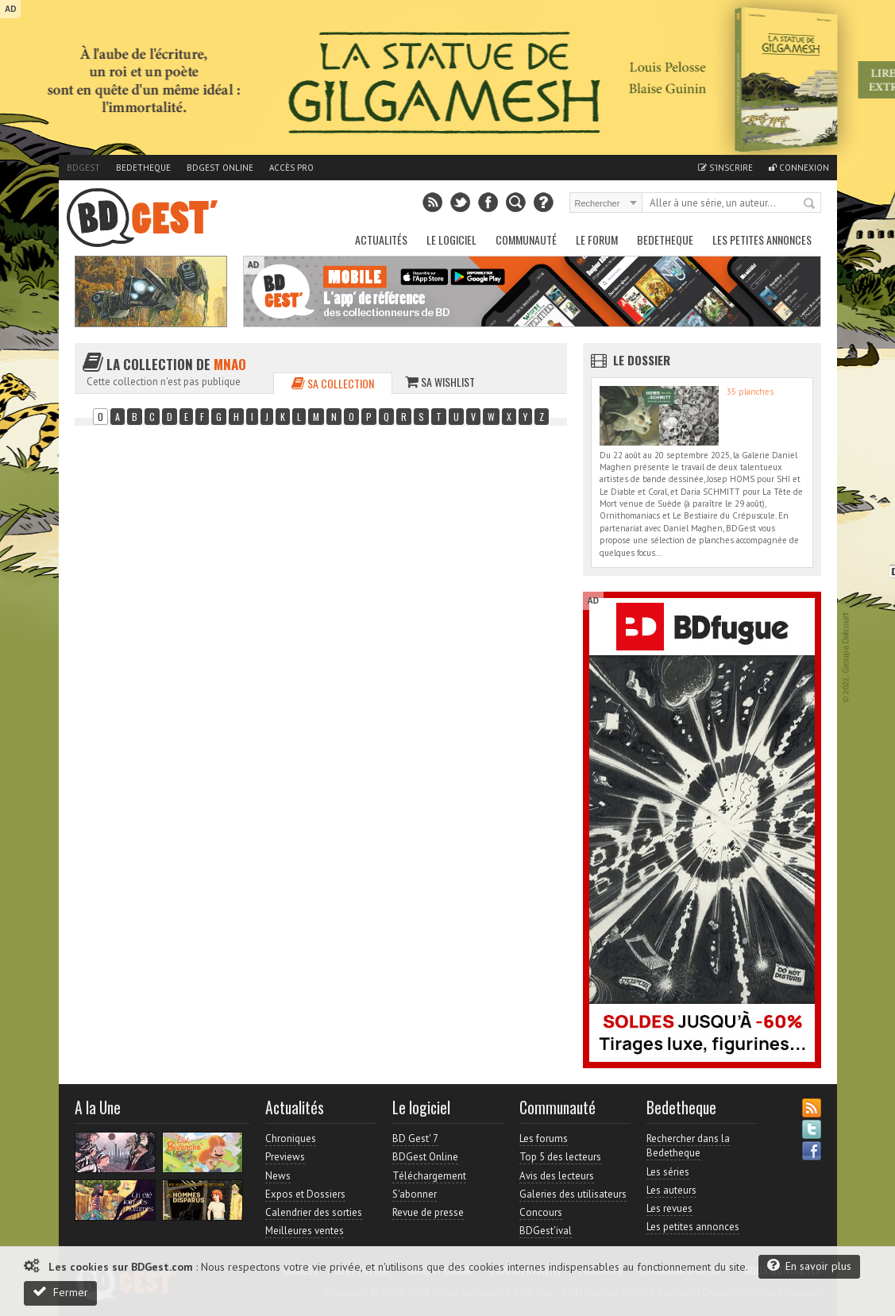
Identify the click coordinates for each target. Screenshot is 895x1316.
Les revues (669, 1208)
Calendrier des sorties (313, 1212)
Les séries (667, 1172)
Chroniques (290, 1138)
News (278, 1176)
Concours (540, 1212)
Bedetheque (143, 167)
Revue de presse (428, 1212)
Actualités (381, 239)
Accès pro (291, 167)
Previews (285, 1157)
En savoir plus (809, 1265)
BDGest (83, 167)
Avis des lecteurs (556, 1176)
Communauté (526, 239)
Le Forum (597, 239)
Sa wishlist (440, 381)
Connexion (799, 167)
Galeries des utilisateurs (573, 1194)
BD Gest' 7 (415, 1138)
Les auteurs (671, 1190)
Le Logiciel (451, 239)
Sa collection (332, 383)
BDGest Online (220, 167)
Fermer (60, 1291)
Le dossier (641, 360)
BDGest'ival (545, 1230)
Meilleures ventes (304, 1230)
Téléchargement (429, 1176)
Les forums (543, 1138)
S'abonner (414, 1194)
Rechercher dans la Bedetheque (688, 1146)
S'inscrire (725, 167)
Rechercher (810, 204)
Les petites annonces (762, 239)
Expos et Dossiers (305, 1194)
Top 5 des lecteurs (560, 1157)
